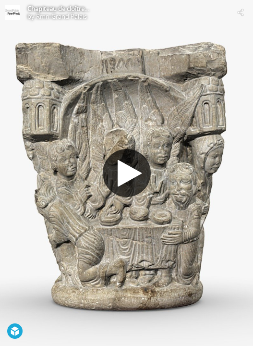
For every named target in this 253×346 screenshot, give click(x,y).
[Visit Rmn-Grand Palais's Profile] (12, 12)
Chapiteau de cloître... (58, 8)
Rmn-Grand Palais (61, 16)
